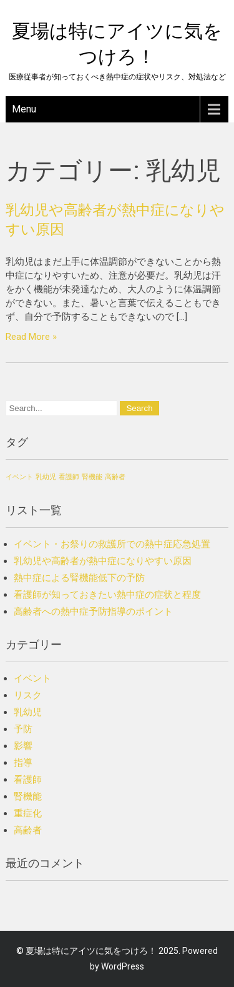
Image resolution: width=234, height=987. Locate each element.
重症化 (28, 813)
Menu (24, 109)
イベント (32, 678)
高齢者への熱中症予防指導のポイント (93, 611)
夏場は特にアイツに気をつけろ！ (91, 951)
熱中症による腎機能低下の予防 (79, 577)
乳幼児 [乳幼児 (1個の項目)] (46, 477)
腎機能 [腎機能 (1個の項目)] (92, 477)
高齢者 (28, 830)
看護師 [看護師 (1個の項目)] (69, 477)
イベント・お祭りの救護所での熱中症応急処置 (112, 544)
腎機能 (28, 796)
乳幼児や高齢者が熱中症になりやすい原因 (103, 561)
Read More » (31, 336)
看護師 (28, 779)
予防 (23, 729)
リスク (28, 695)
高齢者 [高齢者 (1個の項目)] (115, 477)
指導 (23, 762)
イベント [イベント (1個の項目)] (19, 477)
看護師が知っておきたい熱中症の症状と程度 (107, 594)
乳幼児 (28, 712)
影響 (23, 745)
